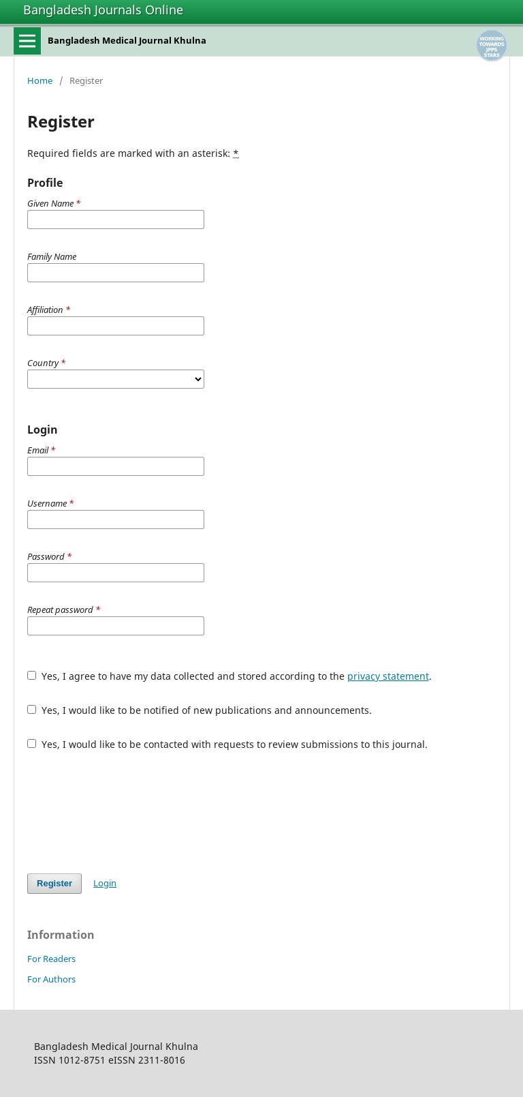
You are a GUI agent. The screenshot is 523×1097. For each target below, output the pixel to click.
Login (104, 883)
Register (54, 883)
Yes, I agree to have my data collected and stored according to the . (229, 676)
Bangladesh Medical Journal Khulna (127, 40)
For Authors (51, 979)
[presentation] (130, 812)
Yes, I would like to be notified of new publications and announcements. (199, 710)
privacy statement (388, 676)
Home (39, 80)
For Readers (51, 958)
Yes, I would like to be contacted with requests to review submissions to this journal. (227, 744)
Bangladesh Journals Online (103, 9)
